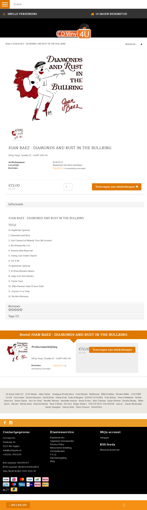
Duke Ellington (75, 397)
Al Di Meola (31, 394)
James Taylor (21, 401)
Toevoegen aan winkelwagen (116, 187)
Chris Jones (18, 397)
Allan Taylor (44, 394)
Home (8, 44)
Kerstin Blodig (129, 401)
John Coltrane (99, 401)
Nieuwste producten (109, 450)
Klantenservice (57, 437)
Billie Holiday (107, 394)
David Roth (48, 397)
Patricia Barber (41, 404)
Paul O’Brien (56, 404)
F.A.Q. (53, 454)
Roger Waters (80, 404)
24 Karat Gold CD (14, 394)
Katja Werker (114, 401)
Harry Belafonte (125, 397)
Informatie (15, 204)
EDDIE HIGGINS (94, 397)
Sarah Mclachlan (133, 404)
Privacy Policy (57, 444)
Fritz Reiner (110, 397)
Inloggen (104, 437)
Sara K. (119, 404)
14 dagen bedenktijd (111, 14)
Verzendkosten (57, 451)
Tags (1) (13, 316)
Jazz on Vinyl (35, 401)
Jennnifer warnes (69, 401)
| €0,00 (18, 505)
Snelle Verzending (22, 14)
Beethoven (94, 394)
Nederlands (130, 44)
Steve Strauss (82, 407)
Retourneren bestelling (61, 448)
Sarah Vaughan (53, 407)
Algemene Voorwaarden (62, 441)
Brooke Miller (122, 394)
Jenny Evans (85, 401)
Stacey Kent (68, 407)
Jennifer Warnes (51, 401)
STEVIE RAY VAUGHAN (101, 404)
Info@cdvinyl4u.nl (12, 450)
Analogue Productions (63, 394)
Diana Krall (61, 397)
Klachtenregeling (58, 458)
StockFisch (96, 407)
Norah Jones (26, 404)
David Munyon (33, 397)
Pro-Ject (68, 404)
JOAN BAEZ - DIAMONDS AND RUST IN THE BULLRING (39, 44)
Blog (52, 461)
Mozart (15, 404)
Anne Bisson (81, 394)
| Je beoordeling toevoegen (74, 168)
